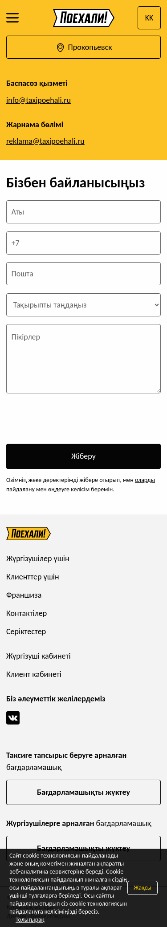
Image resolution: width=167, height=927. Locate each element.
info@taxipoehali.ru (38, 100)
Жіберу (83, 456)
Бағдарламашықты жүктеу (83, 792)
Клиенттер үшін (32, 577)
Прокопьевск (83, 47)
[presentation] (74, 418)
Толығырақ (30, 919)
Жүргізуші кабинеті (38, 656)
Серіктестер (26, 631)
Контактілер (26, 613)
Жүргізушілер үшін (37, 558)
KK (149, 18)
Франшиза (23, 595)
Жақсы (142, 887)
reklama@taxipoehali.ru (45, 141)
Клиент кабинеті (33, 674)
